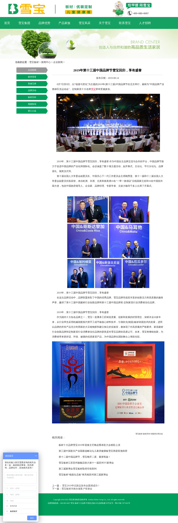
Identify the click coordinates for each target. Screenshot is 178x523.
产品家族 (64, 23)
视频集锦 (32, 104)
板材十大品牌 (80, 503)
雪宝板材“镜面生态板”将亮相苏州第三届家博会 (83, 474)
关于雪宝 (105, 23)
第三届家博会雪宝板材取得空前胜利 (78, 468)
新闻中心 (46, 62)
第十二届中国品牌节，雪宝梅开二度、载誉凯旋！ (85, 457)
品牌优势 (44, 23)
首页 (7, 23)
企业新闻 (58, 62)
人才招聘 (145, 23)
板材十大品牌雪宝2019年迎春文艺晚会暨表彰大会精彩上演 (89, 445)
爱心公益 (32, 111)
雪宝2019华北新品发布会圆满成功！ (81, 485)
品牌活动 (32, 90)
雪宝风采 (84, 23)
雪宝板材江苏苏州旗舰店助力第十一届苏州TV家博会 (86, 463)
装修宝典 (32, 84)
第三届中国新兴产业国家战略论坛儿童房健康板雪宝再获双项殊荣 (93, 451)
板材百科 (32, 97)
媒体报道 (32, 77)
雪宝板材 (34, 62)
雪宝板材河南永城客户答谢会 (77, 488)
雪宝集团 (24, 23)
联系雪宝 (125, 23)
